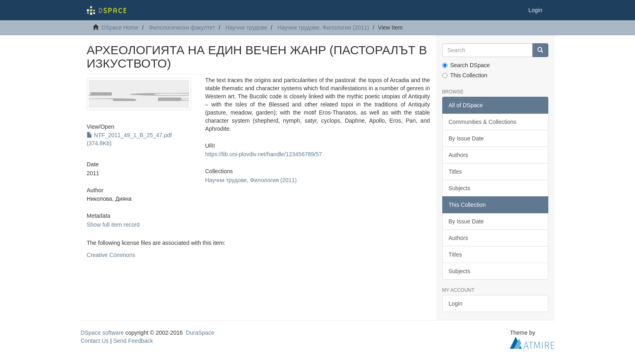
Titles (455, 171)
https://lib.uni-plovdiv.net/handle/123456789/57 (263, 154)
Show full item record (113, 224)
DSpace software (102, 332)
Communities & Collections (482, 122)
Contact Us (95, 341)
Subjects (460, 188)
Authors (458, 155)
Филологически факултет (182, 27)
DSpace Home (120, 27)
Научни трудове (246, 27)
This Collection (465, 75)
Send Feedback (133, 341)
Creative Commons (111, 255)
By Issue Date (466, 138)
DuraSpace (200, 332)
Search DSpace (466, 65)
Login (455, 303)
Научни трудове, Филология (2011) (323, 27)
